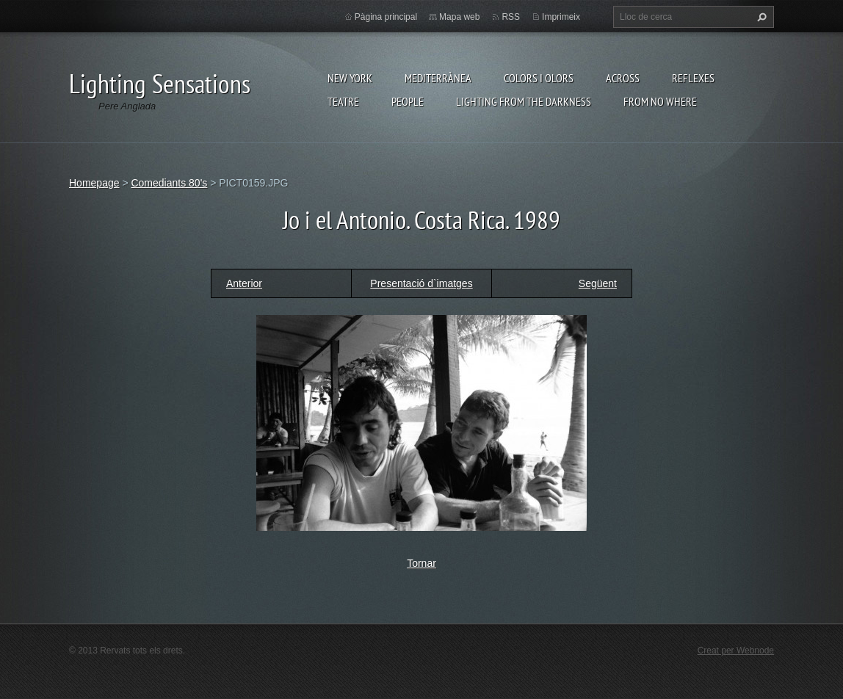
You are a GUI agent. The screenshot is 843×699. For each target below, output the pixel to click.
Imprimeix (561, 17)
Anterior (244, 283)
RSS (511, 17)
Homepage (94, 183)
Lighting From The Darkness (523, 101)
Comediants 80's (169, 183)
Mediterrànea (438, 77)
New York (350, 77)
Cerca (760, 17)
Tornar (421, 563)
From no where (660, 101)
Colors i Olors (539, 77)
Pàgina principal (386, 17)
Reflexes (693, 77)
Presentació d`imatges (421, 283)
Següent (598, 283)
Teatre (343, 101)
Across (623, 77)
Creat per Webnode (736, 650)
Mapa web (459, 17)
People (407, 101)
